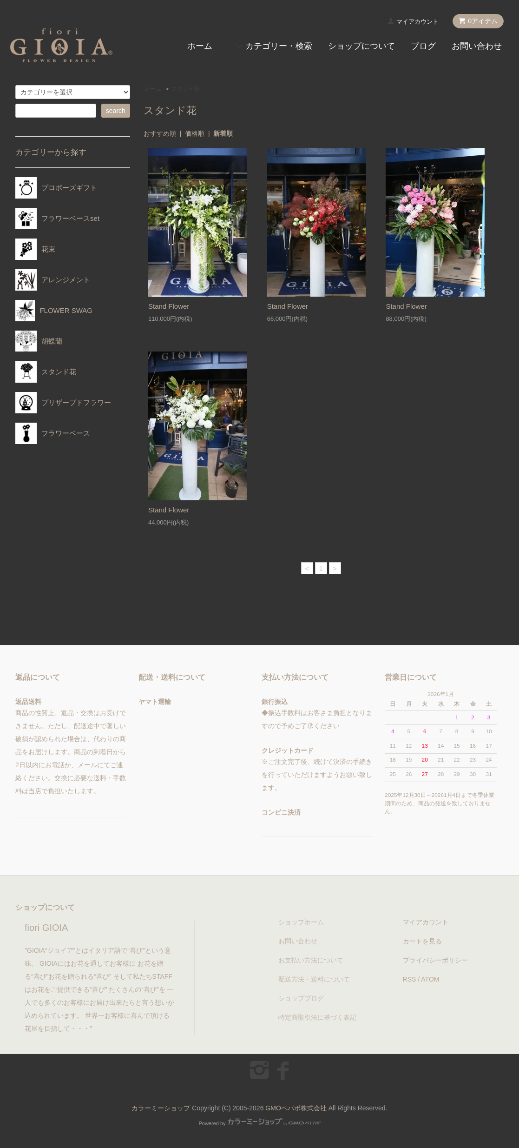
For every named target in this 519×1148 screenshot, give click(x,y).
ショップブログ (301, 998)
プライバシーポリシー (435, 960)
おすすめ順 (160, 133)
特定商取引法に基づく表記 (317, 1017)
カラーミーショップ (160, 1108)
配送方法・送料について (314, 979)
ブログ (423, 46)
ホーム (199, 46)
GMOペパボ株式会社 (295, 1108)
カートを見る (422, 941)
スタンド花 (185, 89)
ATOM (430, 979)
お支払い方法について (310, 960)
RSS (409, 979)
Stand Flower (168, 306)
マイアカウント (417, 21)
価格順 (194, 133)
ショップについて (361, 46)
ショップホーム (301, 922)
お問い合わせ (477, 46)
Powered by (259, 1123)
